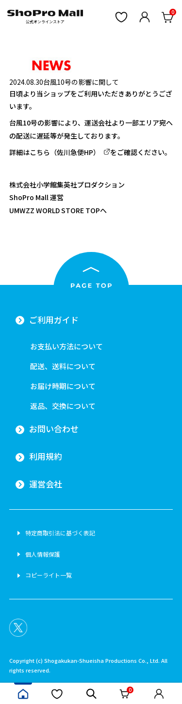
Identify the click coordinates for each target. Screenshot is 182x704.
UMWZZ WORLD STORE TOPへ (58, 210)
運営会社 (45, 484)
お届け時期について (63, 386)
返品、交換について (63, 406)
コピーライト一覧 (48, 575)
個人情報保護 (42, 554)
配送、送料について (63, 366)
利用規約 (45, 456)
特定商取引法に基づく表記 (60, 533)
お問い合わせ (54, 429)
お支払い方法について (66, 346)
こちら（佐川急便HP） (65, 152)
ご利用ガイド (54, 320)
